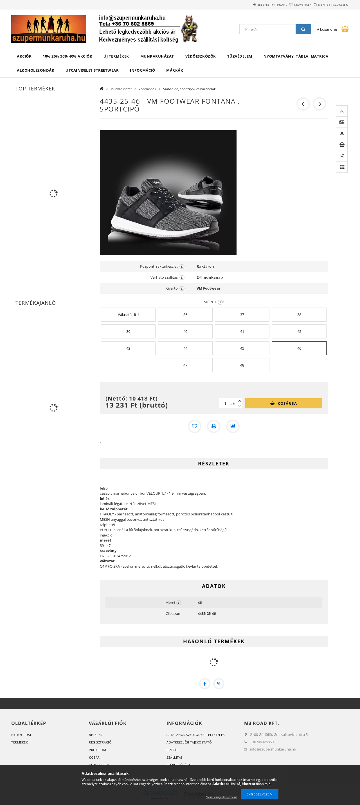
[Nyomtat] (213, 426)
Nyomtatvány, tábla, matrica (296, 56)
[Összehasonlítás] (233, 426)
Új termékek (116, 56)
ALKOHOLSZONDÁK (35, 70)
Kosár (94, 757)
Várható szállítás (167, 277)
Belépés (241, 4)
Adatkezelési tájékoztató (189, 742)
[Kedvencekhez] (194, 426)
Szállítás (174, 757)
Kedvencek (293, 4)
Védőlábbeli (147, 89)
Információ (142, 70)
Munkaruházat (157, 56)
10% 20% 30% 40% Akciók (67, 56)
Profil (267, 4)
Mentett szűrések (330, 4)
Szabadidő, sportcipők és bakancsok (189, 89)
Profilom (97, 750)
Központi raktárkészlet (162, 266)
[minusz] (239, 405)
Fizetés (172, 750)
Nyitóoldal (21, 735)
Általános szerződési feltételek (195, 735)
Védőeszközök (200, 56)
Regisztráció (100, 742)
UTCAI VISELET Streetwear (92, 70)
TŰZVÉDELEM (239, 56)
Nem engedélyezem (221, 797)
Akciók (24, 56)
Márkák (174, 70)
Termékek (19, 742)
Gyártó (175, 288)
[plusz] (239, 400)
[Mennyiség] (225, 403)
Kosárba (287, 403)
